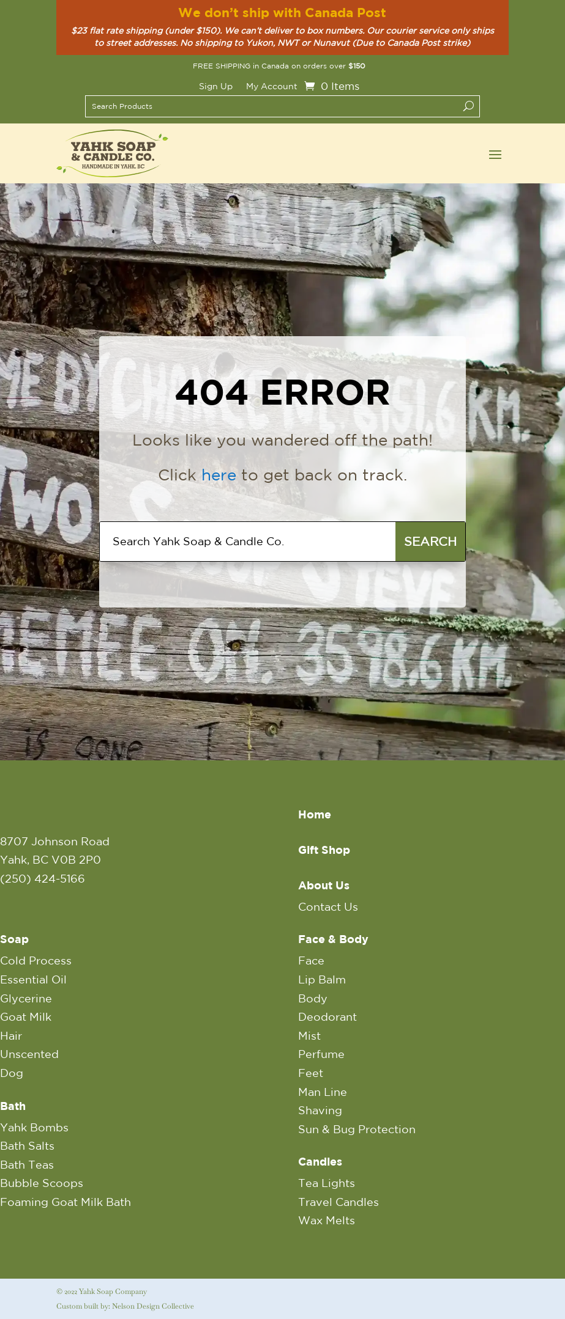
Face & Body (333, 939)
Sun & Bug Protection (357, 1129)
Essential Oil (33, 979)
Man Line (322, 1092)
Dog (11, 1073)
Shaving (320, 1110)
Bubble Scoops (41, 1183)
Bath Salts (27, 1145)
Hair (11, 1035)
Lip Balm (322, 979)
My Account (271, 86)
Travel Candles (338, 1202)
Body (312, 998)
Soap (14, 939)
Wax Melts (326, 1220)
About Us (324, 885)
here (218, 474)
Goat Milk (25, 1016)
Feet (310, 1073)
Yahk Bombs (34, 1127)
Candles (320, 1161)
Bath (13, 1106)
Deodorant (327, 1016)
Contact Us (328, 906)
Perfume (321, 1054)
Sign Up (216, 86)
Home (314, 814)
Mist (309, 1035)
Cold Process (36, 960)
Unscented (29, 1054)
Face (311, 960)
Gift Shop (324, 849)
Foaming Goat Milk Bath (65, 1202)
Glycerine (26, 998)
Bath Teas (27, 1164)
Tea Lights (326, 1183)
